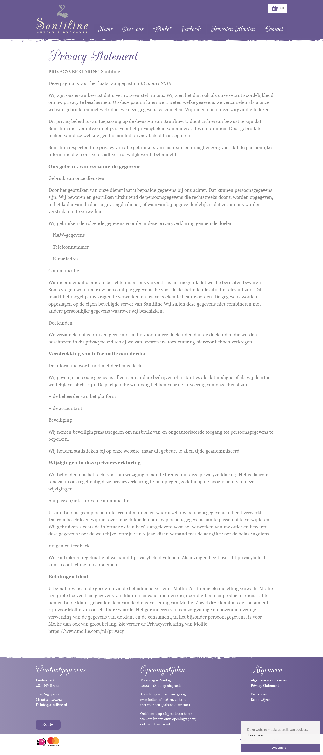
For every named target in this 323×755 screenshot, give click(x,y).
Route (47, 724)
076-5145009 (50, 694)
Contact (273, 29)
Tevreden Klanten (233, 29)
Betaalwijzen (261, 699)
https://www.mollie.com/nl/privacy (86, 631)
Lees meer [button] (255, 735)
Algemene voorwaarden (269, 680)
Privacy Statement (265, 685)
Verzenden (259, 694)
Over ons (132, 29)
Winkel (162, 29)
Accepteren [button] (280, 747)
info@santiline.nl (53, 705)
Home (105, 29)
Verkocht (190, 29)
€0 (278, 8)
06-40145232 (51, 699)
